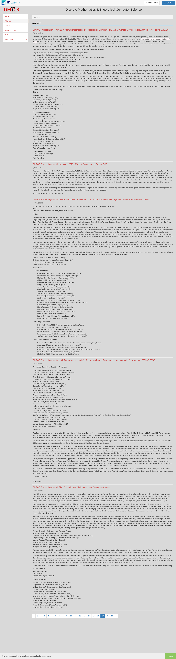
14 (89, 616)
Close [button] (170, 656)
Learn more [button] (46, 656)
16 (98, 616)
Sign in (167, 3)
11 (75, 616)
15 (94, 616)
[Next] (116, 616)
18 (107, 616)
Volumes (8, 21)
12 (80, 616)
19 (112, 616)
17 (103, 616)
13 (85, 616)
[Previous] (34, 616)
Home (7, 16)
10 (71, 616)
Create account (152, 3)
